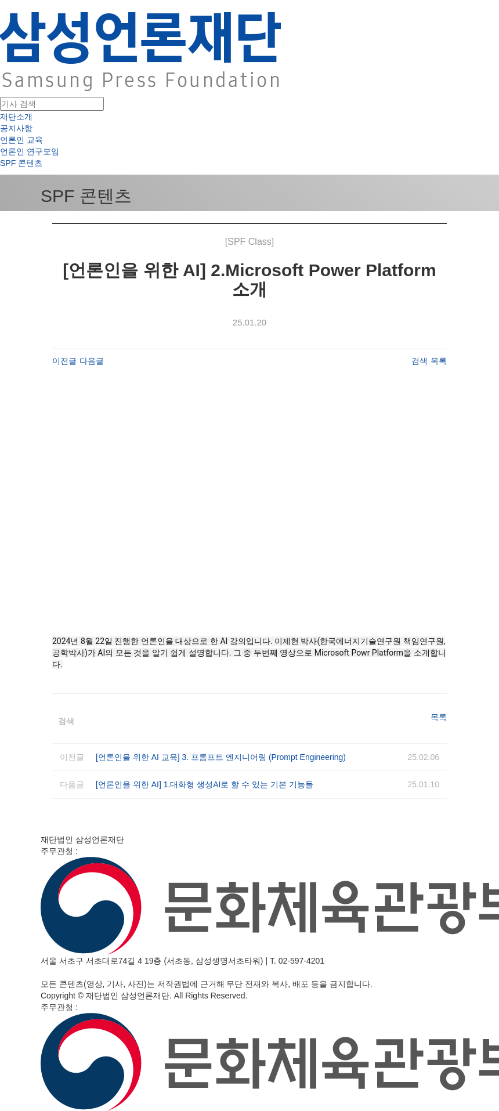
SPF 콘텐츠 (21, 163)
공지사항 (16, 128)
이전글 (64, 360)
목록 (439, 360)
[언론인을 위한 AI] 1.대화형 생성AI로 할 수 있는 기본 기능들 (204, 784)
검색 (419, 360)
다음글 (91, 360)
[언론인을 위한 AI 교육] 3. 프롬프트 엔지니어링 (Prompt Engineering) (221, 757)
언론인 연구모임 (29, 151)
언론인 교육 (21, 139)
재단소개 (16, 116)
